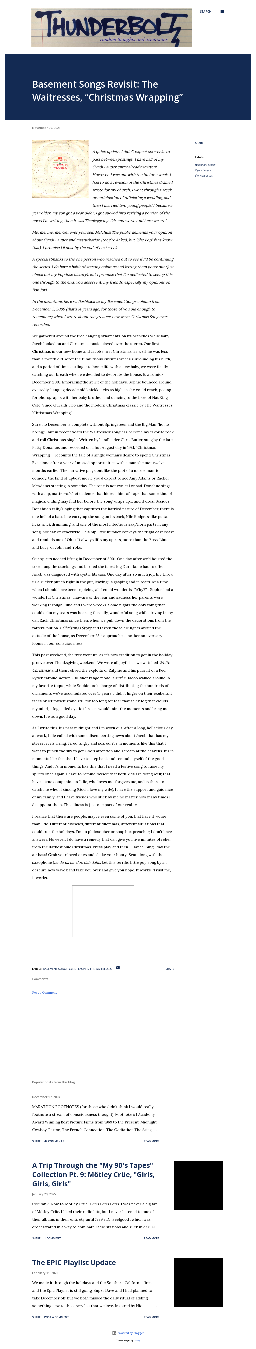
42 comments (54, 1141)
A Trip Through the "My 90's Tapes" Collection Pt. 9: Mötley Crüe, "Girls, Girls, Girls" (93, 1174)
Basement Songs (205, 164)
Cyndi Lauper (203, 170)
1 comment (52, 1238)
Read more (151, 1141)
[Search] (206, 11)
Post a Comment (44, 992)
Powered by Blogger (128, 1333)
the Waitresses (204, 175)
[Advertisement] (97, 1032)
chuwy (137, 1340)
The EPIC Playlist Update (74, 1262)
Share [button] (199, 143)
